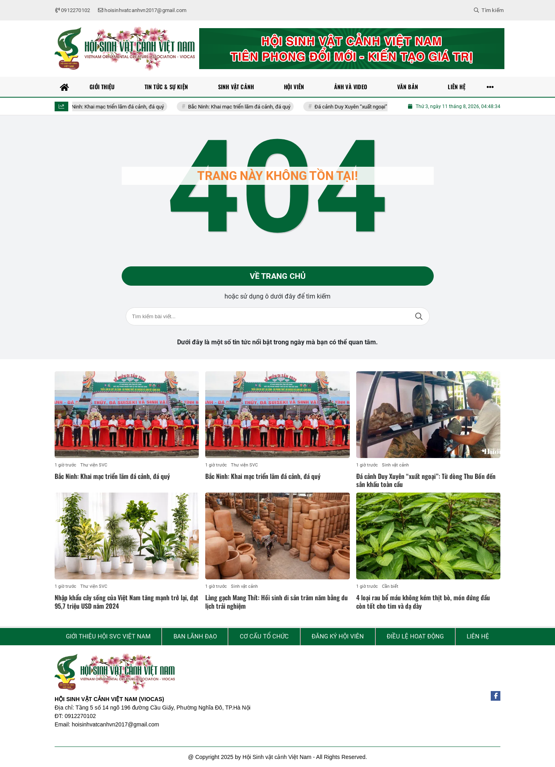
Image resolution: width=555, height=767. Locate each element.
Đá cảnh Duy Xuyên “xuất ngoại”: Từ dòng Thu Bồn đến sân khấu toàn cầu (426, 480)
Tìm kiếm (419, 316)
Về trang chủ (278, 276)
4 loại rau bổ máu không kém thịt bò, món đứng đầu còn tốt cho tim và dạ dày (423, 602)
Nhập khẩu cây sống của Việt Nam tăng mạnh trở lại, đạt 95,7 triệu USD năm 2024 (126, 602)
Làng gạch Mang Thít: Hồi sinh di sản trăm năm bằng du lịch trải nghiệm (276, 602)
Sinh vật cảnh (395, 465)
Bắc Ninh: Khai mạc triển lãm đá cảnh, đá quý (117, 107)
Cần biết (390, 586)
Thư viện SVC (93, 465)
